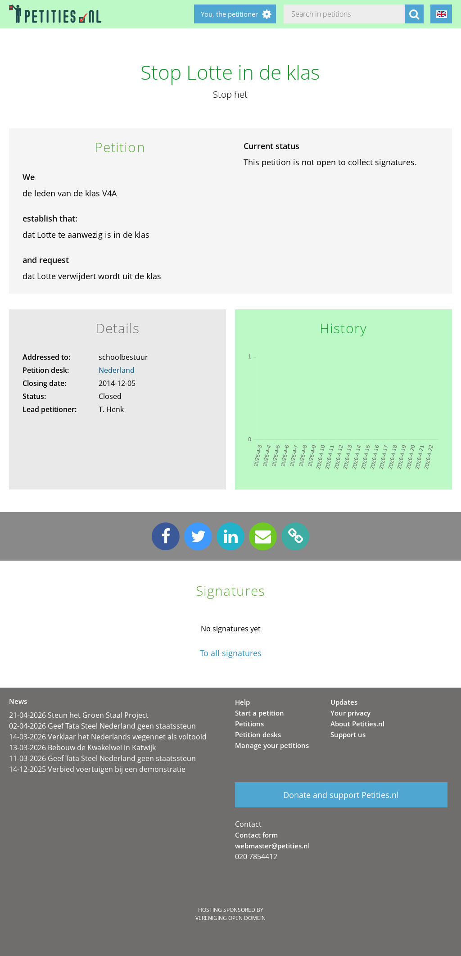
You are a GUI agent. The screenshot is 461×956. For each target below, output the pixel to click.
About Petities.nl (357, 723)
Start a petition (259, 712)
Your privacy (350, 712)
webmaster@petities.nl (272, 845)
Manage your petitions (272, 745)
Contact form (256, 834)
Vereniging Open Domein (230, 918)
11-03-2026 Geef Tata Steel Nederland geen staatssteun (102, 758)
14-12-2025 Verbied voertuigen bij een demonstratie (97, 769)
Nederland (117, 370)
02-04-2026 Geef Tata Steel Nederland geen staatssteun (102, 726)
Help (242, 702)
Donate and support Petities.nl (341, 794)
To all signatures (231, 653)
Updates (343, 702)
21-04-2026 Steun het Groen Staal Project (79, 715)
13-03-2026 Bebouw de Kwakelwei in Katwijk (82, 747)
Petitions (249, 723)
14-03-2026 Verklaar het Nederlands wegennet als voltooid (108, 737)
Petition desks (258, 734)
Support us (348, 734)
